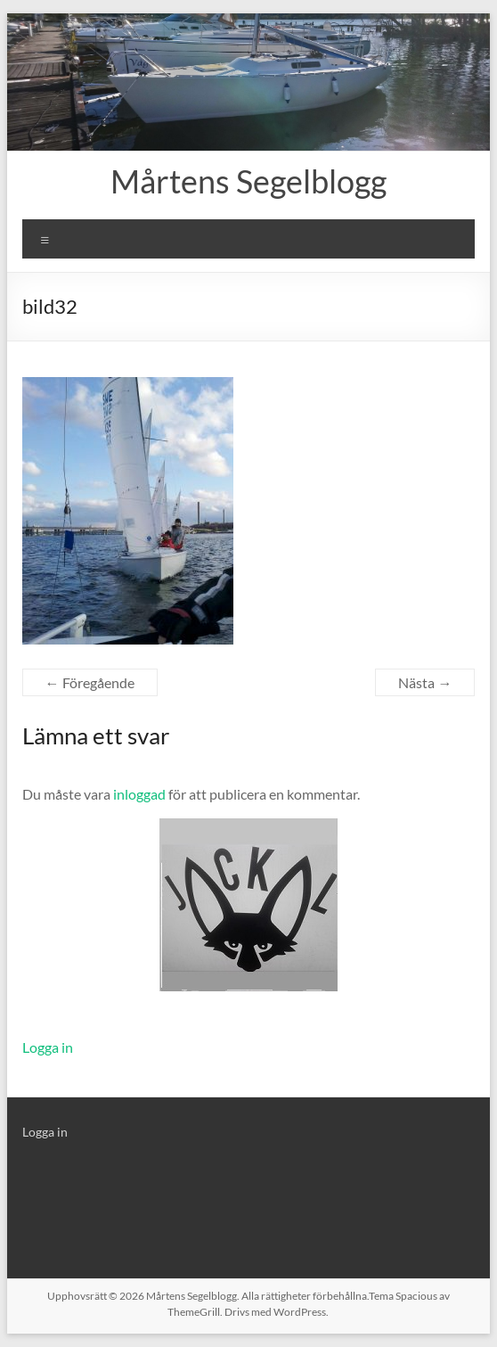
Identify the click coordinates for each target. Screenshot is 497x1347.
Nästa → (425, 682)
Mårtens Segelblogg (248, 181)
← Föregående (89, 682)
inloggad (139, 793)
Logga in (47, 1047)
